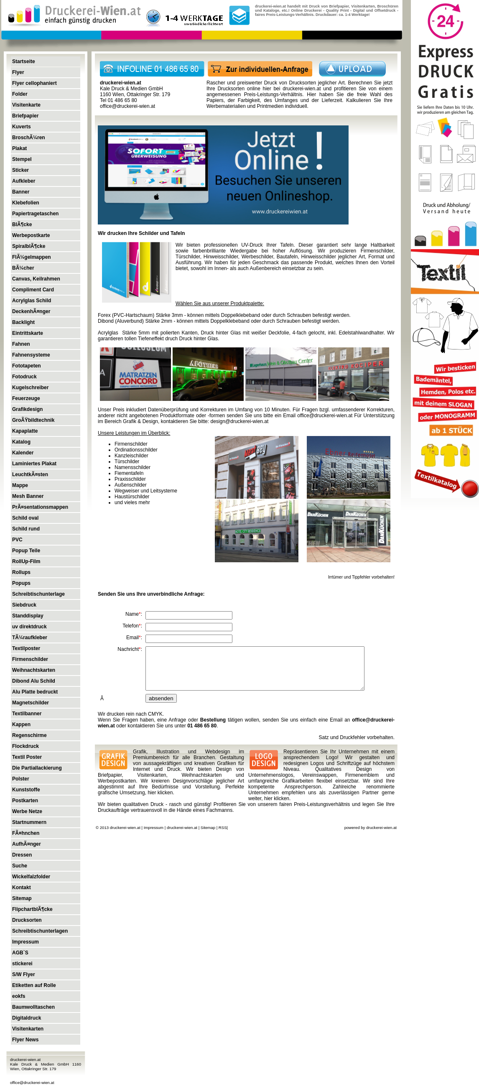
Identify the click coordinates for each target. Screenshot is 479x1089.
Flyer (18, 72)
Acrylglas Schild (31, 300)
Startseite (23, 61)
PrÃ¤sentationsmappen (40, 507)
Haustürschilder (132, 497)
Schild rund (26, 529)
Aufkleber (23, 181)
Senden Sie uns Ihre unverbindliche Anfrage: (151, 594)
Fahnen (21, 344)
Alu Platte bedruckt (35, 692)
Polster (20, 779)
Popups (21, 583)
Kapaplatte (25, 431)
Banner (20, 192)
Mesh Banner (27, 496)
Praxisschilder (130, 479)
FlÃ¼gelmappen (31, 257)
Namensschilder (132, 467)
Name (132, 614)
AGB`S (20, 953)
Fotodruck (24, 377)
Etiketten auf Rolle (34, 985)
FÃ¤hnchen (25, 833)
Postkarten (25, 800)
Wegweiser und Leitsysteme (146, 491)
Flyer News (25, 1040)
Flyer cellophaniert (34, 83)
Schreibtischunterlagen (40, 931)
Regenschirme (29, 735)
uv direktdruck (29, 627)
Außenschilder (131, 485)
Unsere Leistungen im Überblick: (134, 433)
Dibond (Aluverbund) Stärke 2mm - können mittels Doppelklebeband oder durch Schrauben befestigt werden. (219, 321)
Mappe (20, 485)
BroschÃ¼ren (28, 137)
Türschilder (127, 461)
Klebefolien (25, 203)
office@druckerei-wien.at (32, 1082)
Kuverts (21, 127)
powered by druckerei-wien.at (370, 827)
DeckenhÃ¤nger (31, 311)
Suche (19, 866)
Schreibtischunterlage (38, 594)
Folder (20, 94)
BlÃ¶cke (22, 224)
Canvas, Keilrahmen (36, 279)
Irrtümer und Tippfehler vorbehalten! (361, 577)
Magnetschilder (30, 703)
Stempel (22, 159)
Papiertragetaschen (35, 214)
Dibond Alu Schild (33, 681)
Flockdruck (25, 746)
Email (132, 637)
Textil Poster (27, 757)
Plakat (19, 148)
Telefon (130, 626)
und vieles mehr (132, 502)
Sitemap (22, 898)
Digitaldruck (26, 1018)
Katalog (21, 442)
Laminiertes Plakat (34, 464)
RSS (223, 827)
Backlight (23, 322)
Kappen (21, 724)
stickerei (22, 964)
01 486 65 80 (202, 726)
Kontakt (21, 887)
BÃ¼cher (23, 268)
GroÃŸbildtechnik (33, 420)
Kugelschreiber (30, 387)
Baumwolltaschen (33, 1007)
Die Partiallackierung (37, 768)
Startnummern (29, 822)
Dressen (22, 855)
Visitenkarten (27, 1029)
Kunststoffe (26, 790)
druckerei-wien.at (302, 89)
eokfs (18, 996)
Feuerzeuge (26, 398)
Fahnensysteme (31, 355)
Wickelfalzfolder (31, 877)
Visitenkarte (26, 105)
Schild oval (25, 518)
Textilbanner (26, 714)
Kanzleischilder (131, 456)
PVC (17, 540)
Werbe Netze (27, 811)
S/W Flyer (23, 974)
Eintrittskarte (27, 333)
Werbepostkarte (31, 235)
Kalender (22, 453)
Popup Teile (26, 550)
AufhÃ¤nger (26, 844)
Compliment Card (33, 290)
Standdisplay (27, 616)
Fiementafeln (129, 473)
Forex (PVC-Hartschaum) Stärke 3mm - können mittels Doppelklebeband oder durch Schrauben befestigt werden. (224, 315)
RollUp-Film (26, 561)
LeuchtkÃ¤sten (30, 474)
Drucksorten (27, 920)
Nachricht (128, 649)
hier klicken (160, 793)
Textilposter (26, 648)
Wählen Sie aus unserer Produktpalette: (220, 303)
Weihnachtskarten (33, 670)
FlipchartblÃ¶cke (32, 909)
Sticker (20, 170)
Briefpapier (25, 116)
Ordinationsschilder (136, 450)
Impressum (25, 942)
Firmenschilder (30, 659)
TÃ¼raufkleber (29, 637)
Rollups (21, 572)
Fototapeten (26, 366)
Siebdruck (24, 605)
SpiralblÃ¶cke (28, 246)
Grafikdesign (27, 409)
